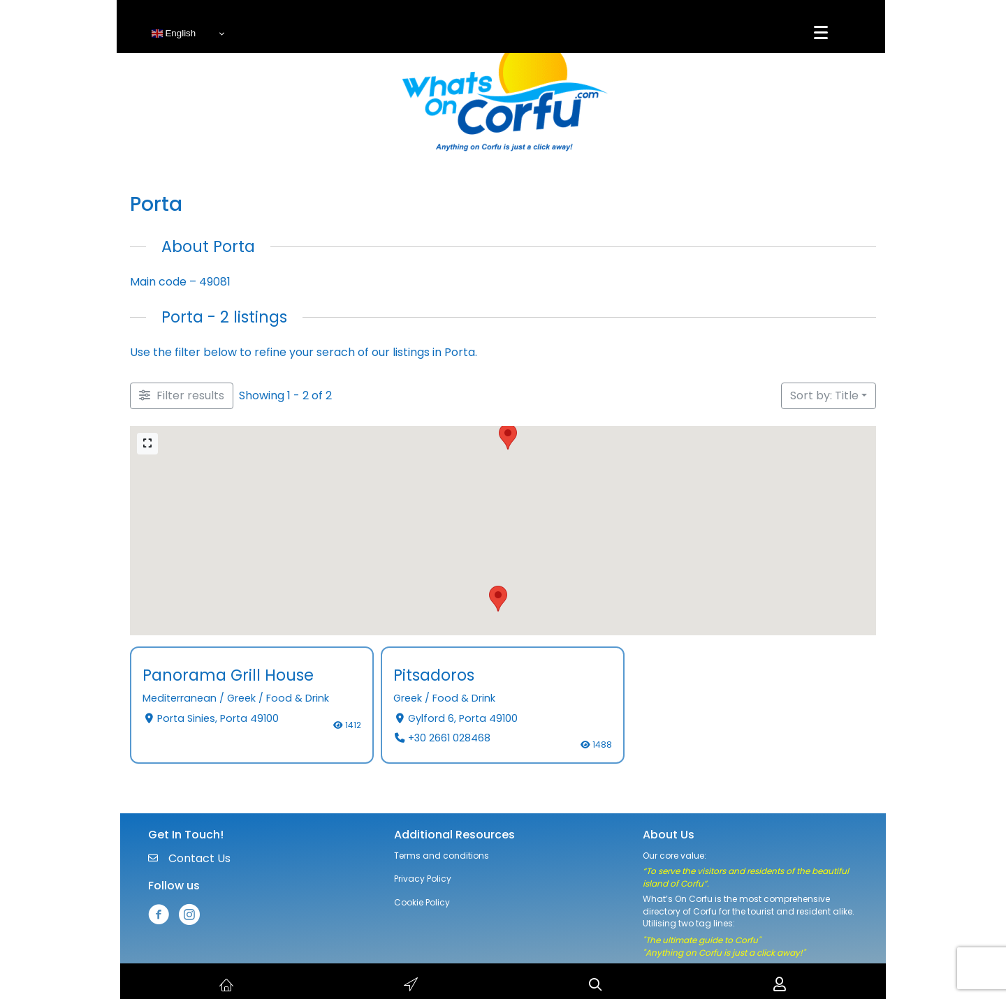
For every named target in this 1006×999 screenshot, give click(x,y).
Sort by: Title (824, 395)
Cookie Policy (422, 902)
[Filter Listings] (181, 396)
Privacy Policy (422, 879)
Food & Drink (297, 699)
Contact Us (199, 858)
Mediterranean (180, 699)
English (174, 33)
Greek (241, 699)
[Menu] (820, 33)
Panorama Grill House (228, 675)
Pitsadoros (433, 675)
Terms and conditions (441, 855)
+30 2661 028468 (449, 738)
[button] (508, 437)
